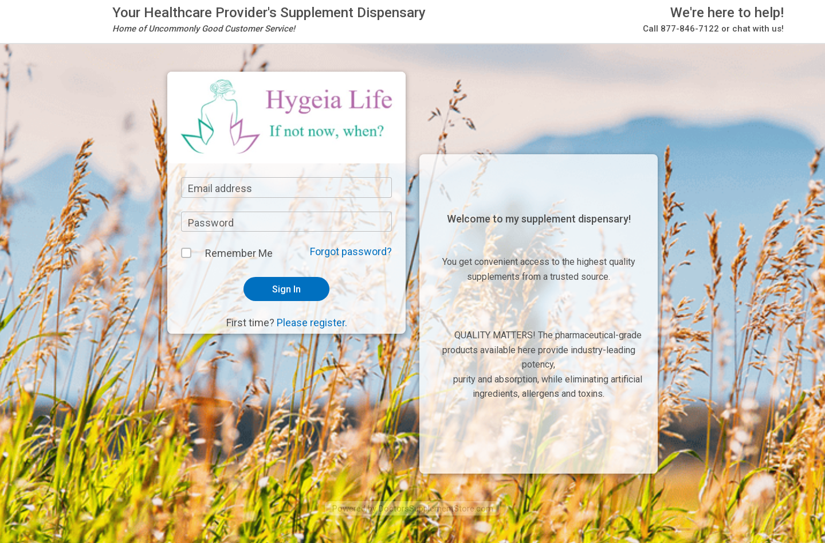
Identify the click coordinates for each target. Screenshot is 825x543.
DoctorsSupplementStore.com (436, 508)
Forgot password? (351, 251)
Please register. (312, 323)
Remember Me (239, 253)
